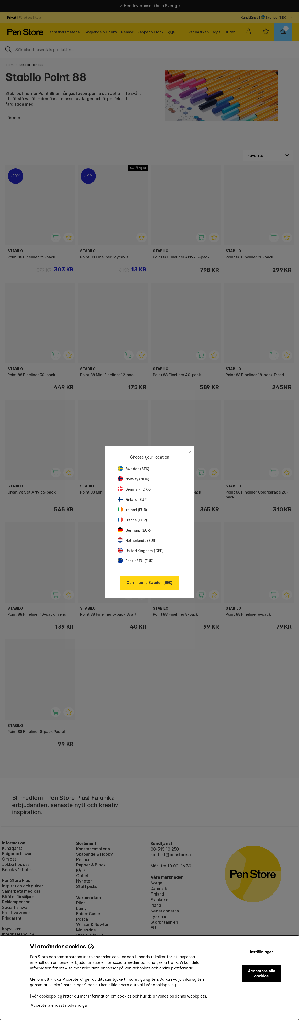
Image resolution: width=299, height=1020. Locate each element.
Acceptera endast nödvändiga (59, 1005)
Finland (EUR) (133, 499)
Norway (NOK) (133, 479)
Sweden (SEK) (133, 469)
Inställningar (261, 951)
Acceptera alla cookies (261, 973)
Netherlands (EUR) (137, 540)
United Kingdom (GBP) (141, 550)
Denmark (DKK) (134, 489)
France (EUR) (132, 520)
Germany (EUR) (134, 530)
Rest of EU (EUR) (136, 561)
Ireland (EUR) (132, 510)
